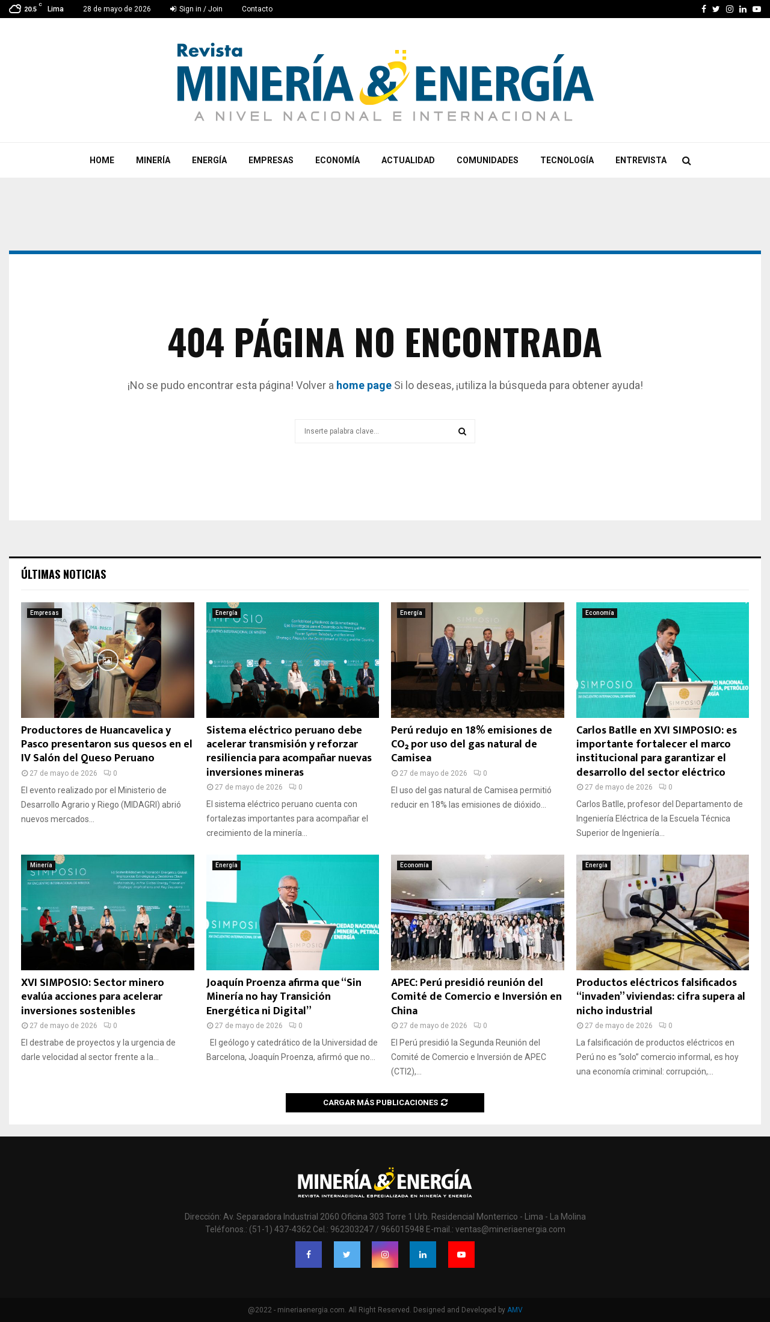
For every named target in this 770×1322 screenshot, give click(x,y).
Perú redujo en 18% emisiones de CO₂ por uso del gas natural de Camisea (471, 745)
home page (364, 385)
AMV (515, 1310)
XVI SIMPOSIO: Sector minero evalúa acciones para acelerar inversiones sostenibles (92, 997)
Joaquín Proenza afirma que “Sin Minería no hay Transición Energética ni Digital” (284, 997)
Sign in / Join (196, 9)
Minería (153, 160)
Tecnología (567, 160)
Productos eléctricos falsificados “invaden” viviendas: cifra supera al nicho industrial (660, 997)
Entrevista (641, 160)
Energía (209, 160)
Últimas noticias (63, 574)
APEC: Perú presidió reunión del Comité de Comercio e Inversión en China (476, 997)
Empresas (271, 160)
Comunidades (488, 160)
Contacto (257, 9)
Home (102, 160)
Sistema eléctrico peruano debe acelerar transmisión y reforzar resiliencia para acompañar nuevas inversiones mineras (289, 752)
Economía (337, 160)
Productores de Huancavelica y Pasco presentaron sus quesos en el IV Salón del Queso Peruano (106, 745)
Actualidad (408, 160)
